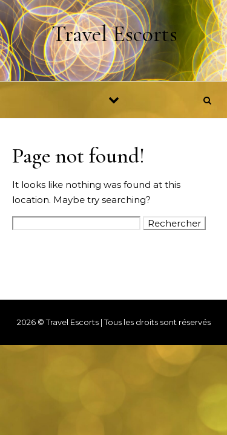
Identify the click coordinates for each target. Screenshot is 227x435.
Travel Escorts (114, 34)
